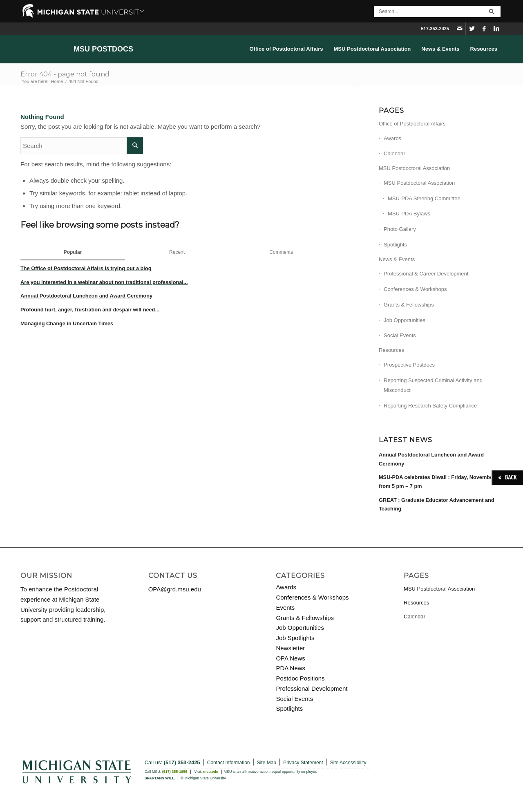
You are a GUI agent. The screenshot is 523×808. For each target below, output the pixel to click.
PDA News (290, 668)
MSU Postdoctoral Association (414, 168)
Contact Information (228, 762)
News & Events (397, 259)
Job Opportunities (404, 320)
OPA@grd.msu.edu (174, 589)
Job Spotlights (295, 637)
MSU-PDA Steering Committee (424, 198)
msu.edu (210, 772)
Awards (392, 138)
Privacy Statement (303, 762)
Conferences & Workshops (415, 289)
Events (285, 607)
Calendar (394, 153)
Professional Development (311, 688)
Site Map (266, 762)
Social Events (400, 335)
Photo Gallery (400, 229)
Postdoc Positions (300, 678)
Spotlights (395, 245)
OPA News (290, 658)
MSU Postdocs (103, 49)
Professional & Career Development (426, 274)
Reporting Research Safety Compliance (430, 406)
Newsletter (290, 648)
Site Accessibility (348, 762)
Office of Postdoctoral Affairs (412, 124)
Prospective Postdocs (409, 365)
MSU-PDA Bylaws (409, 213)
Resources (391, 350)
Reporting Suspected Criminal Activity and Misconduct (433, 385)
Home (57, 81)
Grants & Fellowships (409, 305)
